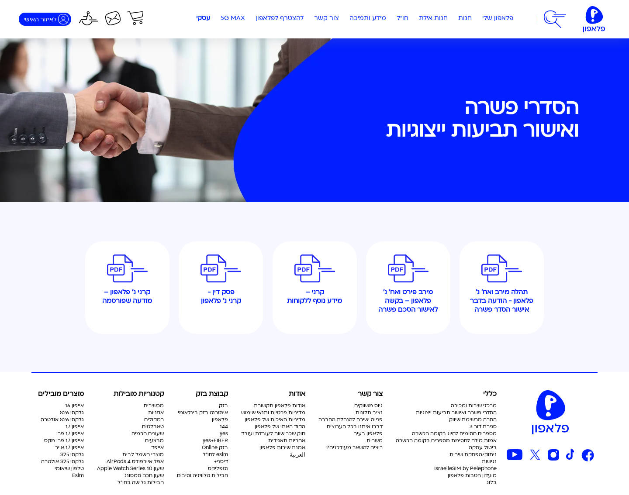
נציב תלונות (369, 413)
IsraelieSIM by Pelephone (465, 468)
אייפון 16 (74, 406)
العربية (297, 455)
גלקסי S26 (72, 413)
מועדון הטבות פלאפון (472, 475)
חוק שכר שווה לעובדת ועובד (273, 434)
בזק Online (215, 447)
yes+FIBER (215, 440)
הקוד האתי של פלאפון (280, 427)
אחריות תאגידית (286, 440)
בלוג (492, 482)
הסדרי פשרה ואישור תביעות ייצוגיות (456, 413)
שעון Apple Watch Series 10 (130, 468)
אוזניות (156, 413)
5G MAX (233, 18)
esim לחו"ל (215, 454)
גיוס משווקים (368, 406)
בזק (223, 406)
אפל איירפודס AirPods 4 (135, 461)
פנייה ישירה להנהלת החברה (350, 420)
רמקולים (154, 420)
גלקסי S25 (72, 454)
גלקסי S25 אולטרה (62, 461)
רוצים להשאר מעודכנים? (354, 447)
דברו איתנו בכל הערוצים (355, 427)
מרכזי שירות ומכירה (474, 406)
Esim (78, 475)
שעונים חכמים (147, 434)
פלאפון (220, 420)
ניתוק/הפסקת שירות (473, 454)
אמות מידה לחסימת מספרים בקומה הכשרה (446, 440)
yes (224, 434)
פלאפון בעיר (368, 434)
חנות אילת (433, 18)
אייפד (157, 447)
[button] (555, 19)
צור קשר (326, 18)
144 (224, 427)
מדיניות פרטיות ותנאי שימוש (273, 413)
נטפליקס (218, 468)
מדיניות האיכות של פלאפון (275, 420)
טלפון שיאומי (69, 468)
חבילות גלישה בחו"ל (141, 482)
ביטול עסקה (483, 447)
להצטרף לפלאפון (280, 18)
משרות (374, 440)
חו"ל (402, 18)
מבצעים (154, 440)
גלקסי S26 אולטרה (62, 420)
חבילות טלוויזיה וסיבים (202, 475)
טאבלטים (153, 427)
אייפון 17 (75, 427)
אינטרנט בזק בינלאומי (203, 413)
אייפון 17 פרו (70, 434)
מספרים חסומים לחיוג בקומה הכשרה (454, 434)
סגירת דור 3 (483, 427)
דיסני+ (221, 461)
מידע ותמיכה (367, 18)
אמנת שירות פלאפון (282, 447)
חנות (465, 18)
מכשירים (154, 406)
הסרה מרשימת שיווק (473, 420)
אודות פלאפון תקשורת (279, 406)
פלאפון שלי (497, 18)
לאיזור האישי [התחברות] (40, 20)
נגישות (489, 461)
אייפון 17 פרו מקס (64, 440)
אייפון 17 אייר (69, 447)
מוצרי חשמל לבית (143, 454)
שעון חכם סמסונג (144, 475)
